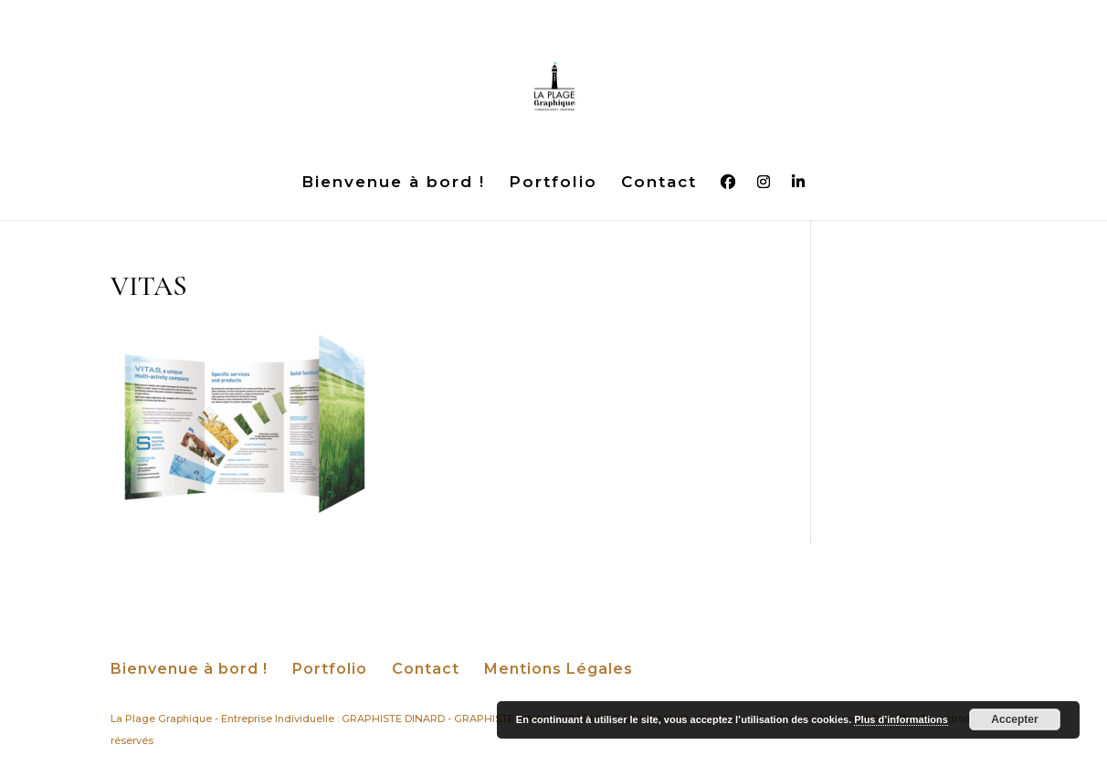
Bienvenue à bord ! (393, 183)
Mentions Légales (558, 668)
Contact (659, 183)
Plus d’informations (901, 719)
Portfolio (553, 183)
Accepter (1014, 719)
